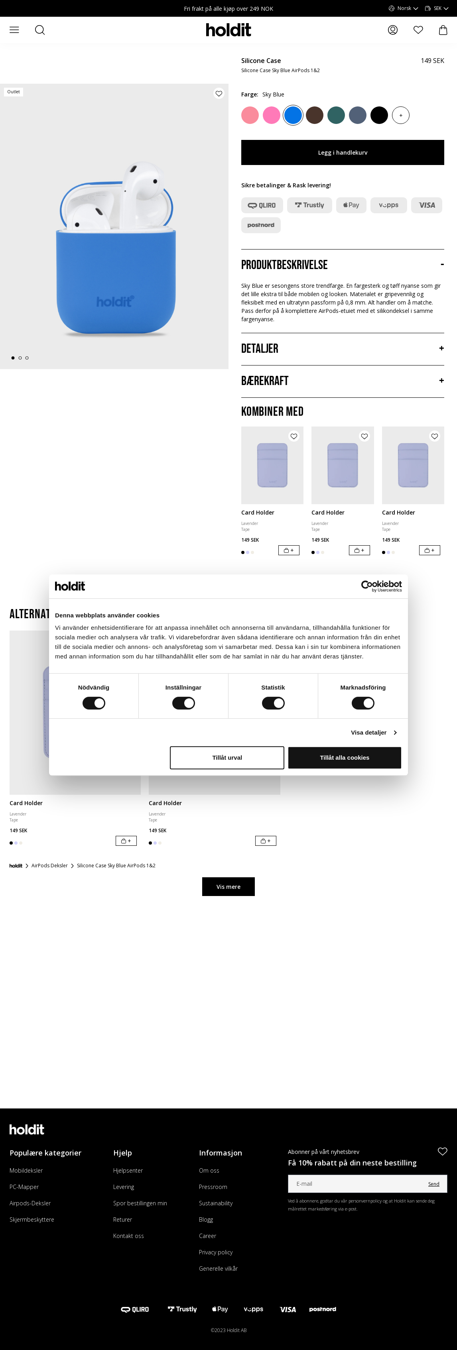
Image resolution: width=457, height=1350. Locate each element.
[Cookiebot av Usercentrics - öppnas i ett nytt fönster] (367, 586)
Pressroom (213, 1187)
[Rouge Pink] (250, 115)
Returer (122, 1219)
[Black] (379, 115)
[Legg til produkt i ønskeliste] (219, 93)
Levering (123, 1187)
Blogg (206, 1219)
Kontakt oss (128, 1236)
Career (207, 1236)
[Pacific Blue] (357, 115)
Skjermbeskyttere (32, 1219)
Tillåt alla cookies (344, 757)
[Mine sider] (393, 30)
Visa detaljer (368, 732)
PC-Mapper (24, 1187)
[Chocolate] (314, 115)
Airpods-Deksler (30, 1203)
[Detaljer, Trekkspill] (342, 349)
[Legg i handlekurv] (288, 550)
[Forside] (16, 866)
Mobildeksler (26, 1170)
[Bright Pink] (271, 115)
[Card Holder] (272, 465)
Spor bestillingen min (140, 1203)
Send (433, 1184)
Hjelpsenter (128, 1170)
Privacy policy (215, 1252)
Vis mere (228, 886)
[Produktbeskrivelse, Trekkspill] (342, 265)
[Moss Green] (336, 115)
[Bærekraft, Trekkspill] (342, 381)
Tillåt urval (227, 757)
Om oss (209, 1170)
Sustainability (215, 1203)
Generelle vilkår (218, 1268)
